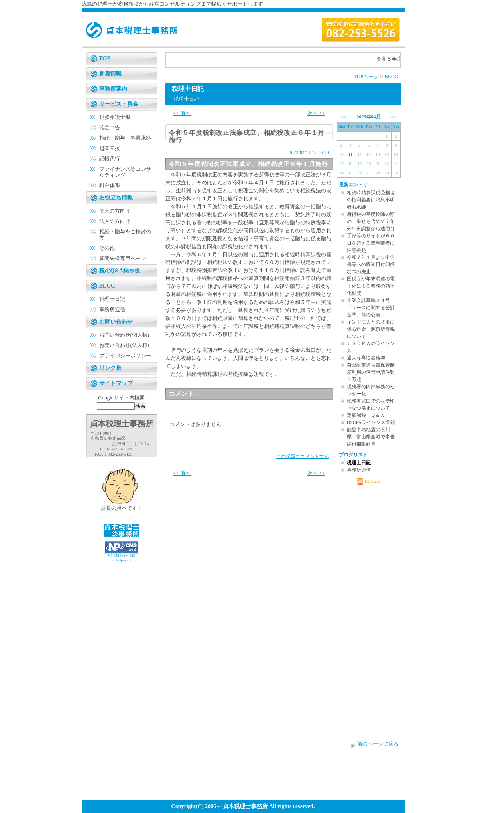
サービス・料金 (118, 104)
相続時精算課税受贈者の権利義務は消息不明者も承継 (371, 200)
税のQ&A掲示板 (119, 271)
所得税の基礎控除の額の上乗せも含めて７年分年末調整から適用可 (371, 221)
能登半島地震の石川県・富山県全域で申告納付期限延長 (371, 437)
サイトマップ (116, 383)
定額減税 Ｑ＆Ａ (366, 415)
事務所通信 (112, 309)
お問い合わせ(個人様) (124, 335)
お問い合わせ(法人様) (124, 345)
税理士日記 (112, 299)
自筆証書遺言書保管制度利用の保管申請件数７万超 (371, 372)
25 (350, 172)
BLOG (107, 286)
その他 (107, 248)
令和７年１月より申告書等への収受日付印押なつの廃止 (371, 264)
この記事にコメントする (302, 456)
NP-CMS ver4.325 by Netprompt (121, 558)
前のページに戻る (378, 744)
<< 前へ (182, 113)
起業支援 (109, 148)
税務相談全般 (114, 117)
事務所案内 (113, 89)
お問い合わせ (116, 322)
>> (393, 117)
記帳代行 (109, 159)
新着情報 (110, 74)
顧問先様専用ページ (122, 258)
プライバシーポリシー (125, 356)
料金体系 (109, 185)
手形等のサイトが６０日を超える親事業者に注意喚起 (371, 243)
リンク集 (110, 368)
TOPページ (366, 76)
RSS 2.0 (368, 481)
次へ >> (316, 113)
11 (350, 154)
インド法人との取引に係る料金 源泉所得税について (371, 329)
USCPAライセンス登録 (371, 422)
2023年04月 (369, 117)
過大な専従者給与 (366, 358)
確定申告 (109, 127)
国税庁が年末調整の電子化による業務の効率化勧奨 (371, 286)
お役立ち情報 (116, 198)
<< (344, 117)
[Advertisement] (122, 584)
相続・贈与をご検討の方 (125, 235)
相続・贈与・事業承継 (125, 138)
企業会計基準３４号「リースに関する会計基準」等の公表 (371, 308)
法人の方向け (114, 221)
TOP (105, 58)
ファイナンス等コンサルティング (125, 172)
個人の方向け (114, 211)
